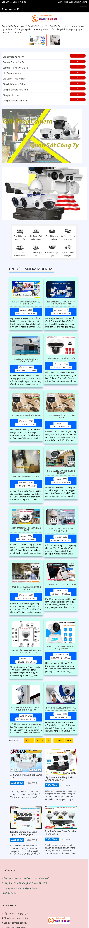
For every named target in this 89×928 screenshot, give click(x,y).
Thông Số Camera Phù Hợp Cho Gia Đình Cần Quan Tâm (26, 651)
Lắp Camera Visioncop (14, 78)
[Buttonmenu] (83, 9)
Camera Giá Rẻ (11, 9)
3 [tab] (48, 159)
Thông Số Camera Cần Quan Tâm (61, 708)
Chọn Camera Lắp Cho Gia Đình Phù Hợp (61, 472)
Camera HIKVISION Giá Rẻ (15, 67)
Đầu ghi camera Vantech (15, 100)
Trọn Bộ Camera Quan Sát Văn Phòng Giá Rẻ (60, 832)
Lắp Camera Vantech (13, 73)
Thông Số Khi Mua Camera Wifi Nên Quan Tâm (61, 648)
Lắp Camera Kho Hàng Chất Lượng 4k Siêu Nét (59, 778)
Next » (59, 740)
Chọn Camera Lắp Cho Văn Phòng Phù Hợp (61, 530)
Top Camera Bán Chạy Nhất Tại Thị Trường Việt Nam (61, 303)
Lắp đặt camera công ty (15, 922)
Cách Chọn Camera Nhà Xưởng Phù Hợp (26, 588)
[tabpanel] (44, 136)
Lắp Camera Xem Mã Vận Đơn (26, 477)
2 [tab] (44, 159)
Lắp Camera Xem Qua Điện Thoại (61, 585)
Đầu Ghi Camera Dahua (14, 84)
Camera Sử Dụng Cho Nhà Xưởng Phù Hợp (26, 360)
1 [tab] (40, 159)
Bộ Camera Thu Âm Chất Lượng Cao (26, 776)
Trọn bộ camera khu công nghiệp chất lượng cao (23, 833)
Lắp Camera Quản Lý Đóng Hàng (26, 415)
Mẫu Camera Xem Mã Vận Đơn (61, 358)
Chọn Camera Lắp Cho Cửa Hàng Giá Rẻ (26, 529)
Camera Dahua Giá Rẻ (13, 62)
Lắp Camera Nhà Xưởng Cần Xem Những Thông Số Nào (26, 709)
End (69, 740)
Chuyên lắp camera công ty (17, 918)
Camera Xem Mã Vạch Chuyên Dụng (61, 416)
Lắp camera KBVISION (13, 56)
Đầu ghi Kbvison (11, 95)
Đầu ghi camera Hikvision (15, 89)
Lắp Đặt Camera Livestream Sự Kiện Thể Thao (26, 303)
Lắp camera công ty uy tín (16, 913)
